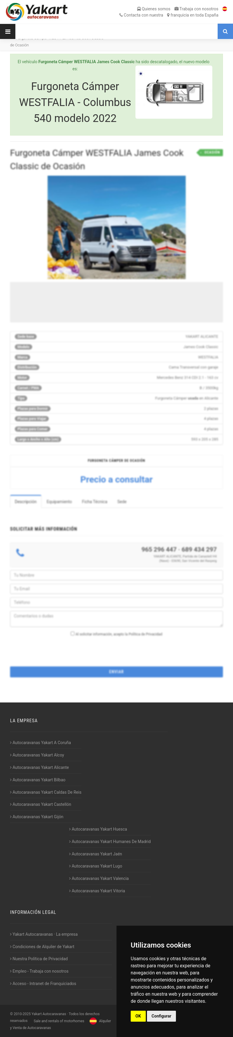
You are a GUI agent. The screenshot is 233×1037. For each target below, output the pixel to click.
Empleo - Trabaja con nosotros (39, 971)
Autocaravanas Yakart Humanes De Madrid (110, 841)
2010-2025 (22, 1014)
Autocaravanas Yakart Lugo (95, 866)
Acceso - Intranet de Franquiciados (43, 983)
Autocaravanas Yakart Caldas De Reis (45, 792)
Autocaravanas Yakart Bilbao (37, 779)
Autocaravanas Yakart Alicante (39, 767)
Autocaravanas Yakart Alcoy (37, 755)
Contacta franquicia (168, 15)
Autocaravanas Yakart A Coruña (40, 742)
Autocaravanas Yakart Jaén (95, 854)
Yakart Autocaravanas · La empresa (44, 934)
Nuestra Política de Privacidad (39, 958)
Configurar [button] (161, 1016)
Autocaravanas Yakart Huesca (98, 829)
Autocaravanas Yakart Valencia (99, 878)
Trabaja (196, 8)
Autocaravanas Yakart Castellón (40, 804)
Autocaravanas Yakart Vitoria (97, 890)
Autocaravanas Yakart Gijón (36, 816)
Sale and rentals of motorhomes (58, 1021)
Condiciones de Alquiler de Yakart (42, 946)
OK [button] (138, 1016)
